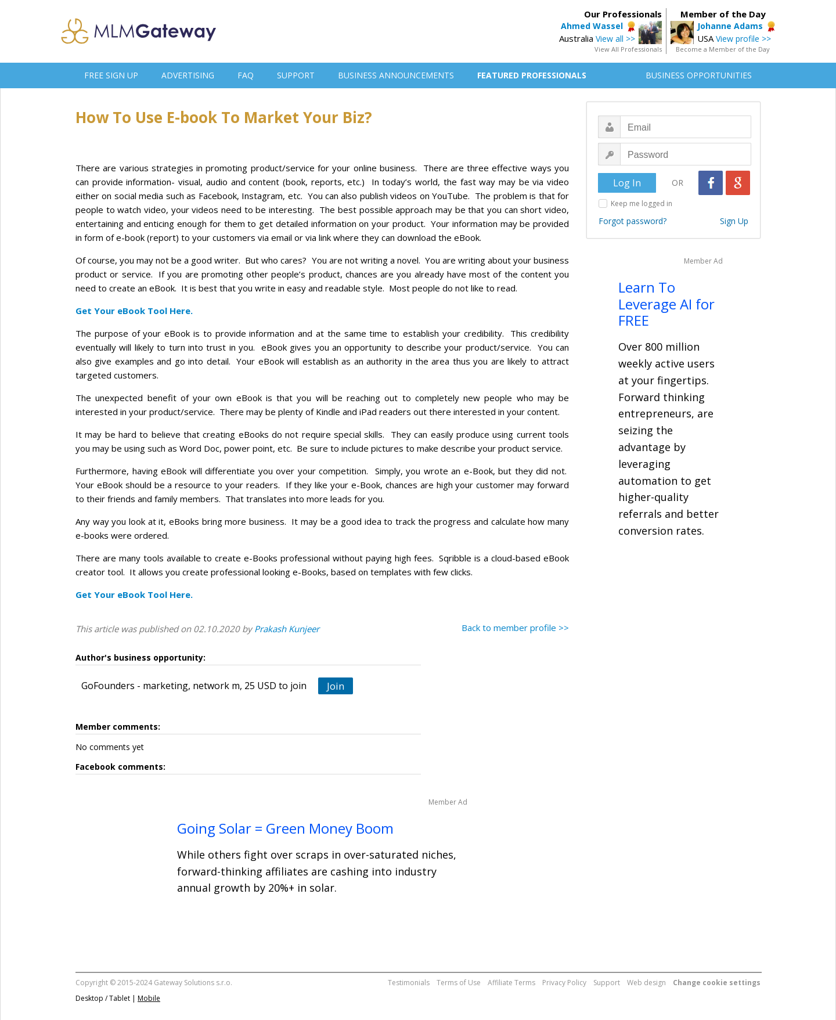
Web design (646, 982)
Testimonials (409, 982)
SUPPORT (296, 75)
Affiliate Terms (511, 982)
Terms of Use (459, 982)
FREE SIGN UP (111, 75)
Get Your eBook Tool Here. (134, 310)
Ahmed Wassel (592, 25)
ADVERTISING (187, 75)
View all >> (615, 38)
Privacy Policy (564, 982)
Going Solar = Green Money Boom (285, 828)
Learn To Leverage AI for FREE (666, 303)
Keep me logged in (641, 203)
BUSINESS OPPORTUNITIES (699, 75)
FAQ (245, 75)
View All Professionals (628, 49)
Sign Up (734, 220)
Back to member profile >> (515, 627)
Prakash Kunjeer (286, 629)
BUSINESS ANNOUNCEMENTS (396, 75)
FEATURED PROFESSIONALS (531, 75)
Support (606, 982)
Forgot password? (632, 220)
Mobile (149, 998)
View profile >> (743, 38)
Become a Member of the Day (723, 49)
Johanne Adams (730, 25)
